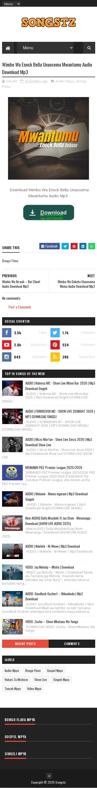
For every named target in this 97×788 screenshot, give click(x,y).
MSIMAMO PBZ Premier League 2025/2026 (53, 467)
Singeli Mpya (61, 679)
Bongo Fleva (33, 670)
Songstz (60, 782)
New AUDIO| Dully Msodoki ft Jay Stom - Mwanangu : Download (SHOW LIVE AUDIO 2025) (58, 520)
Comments (71, 644)
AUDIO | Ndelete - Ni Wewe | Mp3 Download (52, 546)
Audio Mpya (65, 81)
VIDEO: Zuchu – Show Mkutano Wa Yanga (51, 621)
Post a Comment (20, 306)
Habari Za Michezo (16, 679)
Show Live (40, 679)
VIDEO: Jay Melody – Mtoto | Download (49, 567)
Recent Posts (25, 644)
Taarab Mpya (13, 688)
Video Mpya (34, 688)
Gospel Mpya (55, 670)
